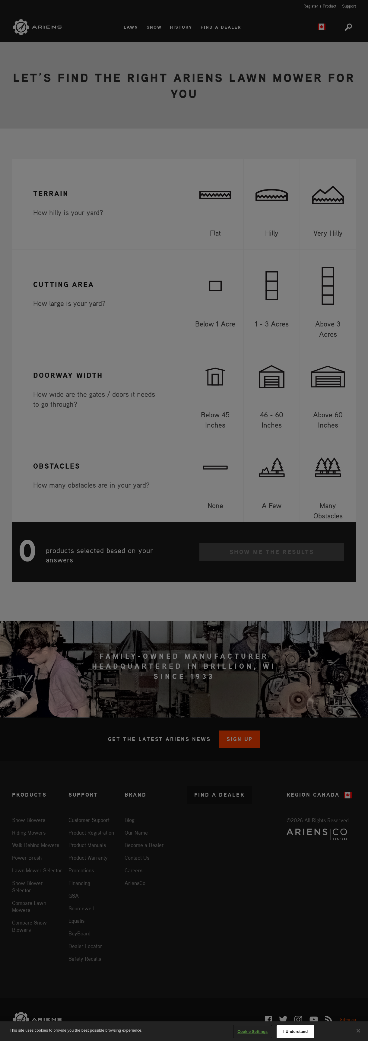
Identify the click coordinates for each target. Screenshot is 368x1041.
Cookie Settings (252, 1031)
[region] (184, 1031)
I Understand (295, 1031)
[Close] (358, 1030)
